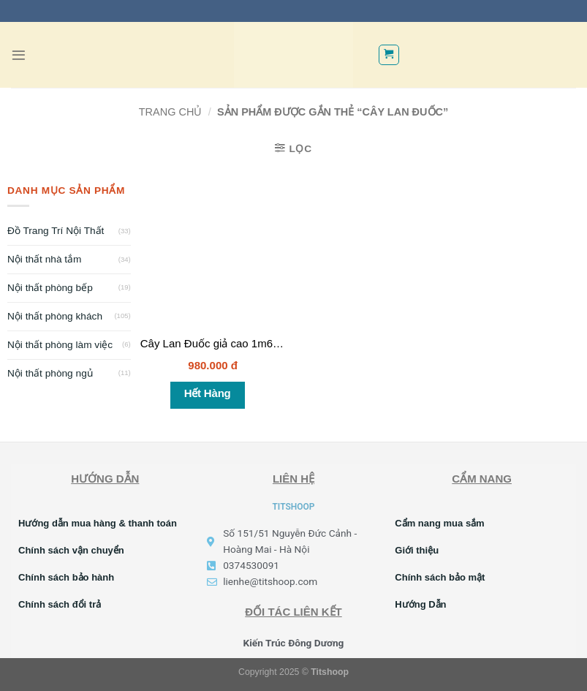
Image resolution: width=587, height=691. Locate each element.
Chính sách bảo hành (66, 577)
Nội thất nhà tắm (44, 259)
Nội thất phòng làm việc (60, 344)
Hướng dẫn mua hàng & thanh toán (97, 523)
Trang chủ (170, 112)
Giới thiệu (417, 550)
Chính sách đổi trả (59, 604)
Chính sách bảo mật (440, 577)
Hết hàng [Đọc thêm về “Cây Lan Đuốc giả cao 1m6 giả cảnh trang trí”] (207, 393)
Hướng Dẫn (420, 604)
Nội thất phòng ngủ (50, 373)
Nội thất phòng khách (54, 316)
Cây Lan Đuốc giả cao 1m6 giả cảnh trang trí (248, 343)
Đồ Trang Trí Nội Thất (55, 230)
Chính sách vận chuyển (71, 550)
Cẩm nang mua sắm (439, 523)
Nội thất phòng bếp (50, 287)
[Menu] (18, 55)
